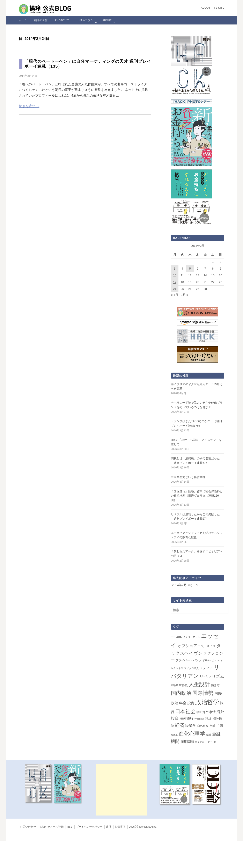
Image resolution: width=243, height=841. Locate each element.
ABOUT (106, 20)
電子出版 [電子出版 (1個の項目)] (211, 742)
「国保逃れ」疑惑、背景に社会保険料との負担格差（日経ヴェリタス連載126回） (197, 496)
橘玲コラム (86, 20)
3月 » (184, 295)
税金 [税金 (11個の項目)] (208, 718)
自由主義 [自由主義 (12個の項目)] (216, 726)
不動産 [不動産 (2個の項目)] (174, 685)
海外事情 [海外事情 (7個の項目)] (209, 712)
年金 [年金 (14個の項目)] (182, 703)
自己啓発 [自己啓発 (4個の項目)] (203, 725)
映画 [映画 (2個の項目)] (199, 712)
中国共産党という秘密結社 (188, 477)
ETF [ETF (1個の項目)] (173, 637)
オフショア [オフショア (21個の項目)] (187, 646)
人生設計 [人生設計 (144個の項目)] (199, 684)
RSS (69, 826)
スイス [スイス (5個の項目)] (211, 646)
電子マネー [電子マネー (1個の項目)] (200, 742)
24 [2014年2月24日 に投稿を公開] (174, 289)
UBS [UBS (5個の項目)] (179, 636)
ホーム (23, 20)
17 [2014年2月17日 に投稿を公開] (174, 282)
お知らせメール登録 (51, 826)
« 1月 (174, 295)
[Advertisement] (121, 790)
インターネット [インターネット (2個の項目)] (191, 637)
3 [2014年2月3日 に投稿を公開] (175, 268)
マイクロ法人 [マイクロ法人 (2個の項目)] (191, 668)
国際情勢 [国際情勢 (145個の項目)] (203, 693)
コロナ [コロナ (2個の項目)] (201, 646)
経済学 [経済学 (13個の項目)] (190, 726)
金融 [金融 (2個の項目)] (208, 734)
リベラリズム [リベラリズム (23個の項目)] (211, 676)
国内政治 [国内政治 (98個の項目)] (181, 693)
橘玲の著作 (40, 20)
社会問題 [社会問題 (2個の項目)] (199, 718)
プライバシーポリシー (89, 826)
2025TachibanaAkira (142, 826)
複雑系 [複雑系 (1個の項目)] (174, 734)
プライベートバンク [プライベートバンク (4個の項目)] (188, 660)
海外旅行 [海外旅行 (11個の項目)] (186, 718)
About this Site (212, 7)
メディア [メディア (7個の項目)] (206, 668)
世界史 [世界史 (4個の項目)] (183, 685)
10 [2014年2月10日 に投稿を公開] (174, 275)
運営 (108, 826)
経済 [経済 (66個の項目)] (179, 725)
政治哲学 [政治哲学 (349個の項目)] (207, 702)
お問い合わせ (28, 826)
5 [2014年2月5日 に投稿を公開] (190, 268)
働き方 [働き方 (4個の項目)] (215, 685)
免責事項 (120, 826)
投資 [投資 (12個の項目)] (190, 703)
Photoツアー (63, 20)
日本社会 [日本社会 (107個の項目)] (185, 711)
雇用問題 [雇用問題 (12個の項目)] (187, 742)
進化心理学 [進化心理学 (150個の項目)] (191, 734)
